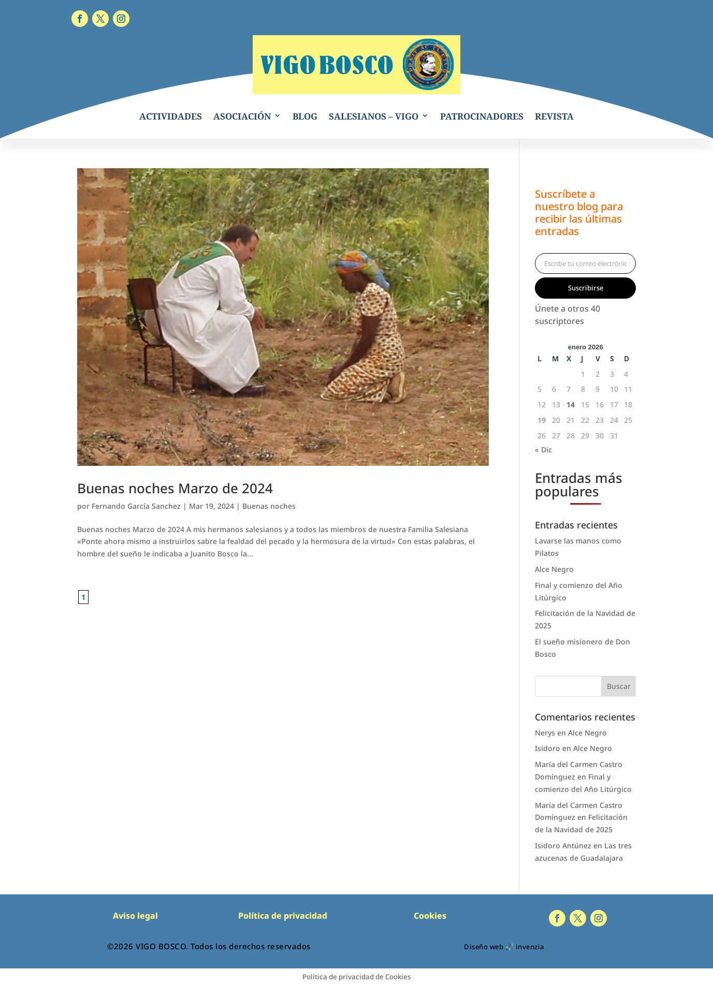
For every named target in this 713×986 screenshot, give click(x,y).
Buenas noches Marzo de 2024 (175, 488)
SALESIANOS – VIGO (373, 116)
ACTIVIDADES (170, 116)
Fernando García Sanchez (136, 506)
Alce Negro (554, 569)
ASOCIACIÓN (242, 116)
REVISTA (554, 116)
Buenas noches (269, 506)
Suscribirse (585, 287)
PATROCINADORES (481, 116)
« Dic (543, 449)
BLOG (305, 116)
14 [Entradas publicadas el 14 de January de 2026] (570, 404)
